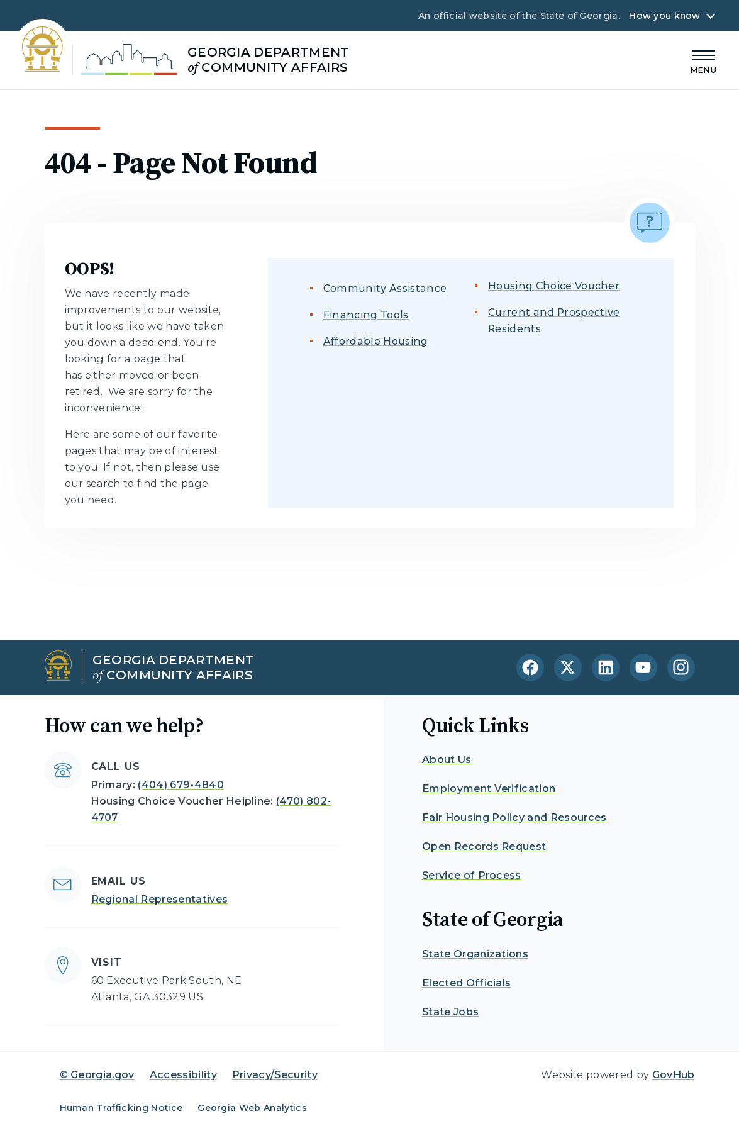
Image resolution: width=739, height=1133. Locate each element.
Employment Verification (488, 789)
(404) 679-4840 (180, 785)
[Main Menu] (704, 60)
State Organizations (475, 954)
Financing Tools (366, 315)
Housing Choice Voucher (554, 286)
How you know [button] (664, 16)
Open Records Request (484, 846)
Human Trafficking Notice (121, 1107)
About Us (447, 760)
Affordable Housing (375, 341)
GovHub (673, 1075)
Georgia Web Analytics (252, 1107)
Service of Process (471, 875)
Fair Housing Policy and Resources (514, 817)
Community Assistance (385, 288)
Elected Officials (466, 983)
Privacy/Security (275, 1075)
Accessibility (183, 1075)
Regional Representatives (159, 899)
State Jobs (450, 1012)
